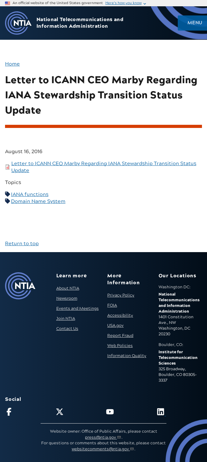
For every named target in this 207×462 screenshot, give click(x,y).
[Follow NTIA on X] (78, 413)
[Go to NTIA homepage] (18, 23)
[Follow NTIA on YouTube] (128, 413)
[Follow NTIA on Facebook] (27, 413)
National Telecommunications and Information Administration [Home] (79, 23)
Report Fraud (120, 335)
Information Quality (126, 356)
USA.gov (115, 325)
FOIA (112, 305)
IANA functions (29, 194)
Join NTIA (65, 318)
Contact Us (67, 329)
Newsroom (66, 298)
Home (12, 64)
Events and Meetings (77, 308)
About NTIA (67, 288)
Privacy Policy (120, 295)
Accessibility (120, 315)
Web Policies (120, 346)
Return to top (22, 243)
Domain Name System (38, 201)
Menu (194, 23)
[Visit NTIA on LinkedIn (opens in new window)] (179, 413)
